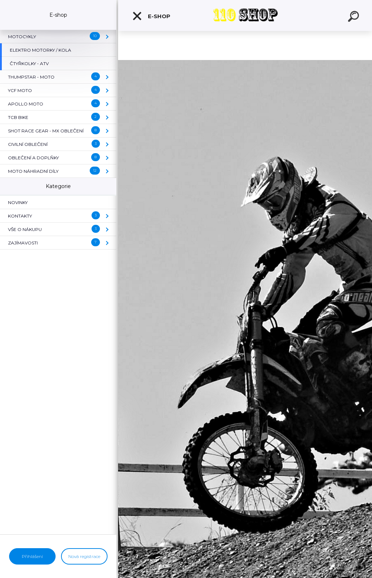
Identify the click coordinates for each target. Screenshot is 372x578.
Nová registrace (84, 556)
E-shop (151, 16)
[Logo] (245, 15)
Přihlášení (32, 556)
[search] (354, 17)
